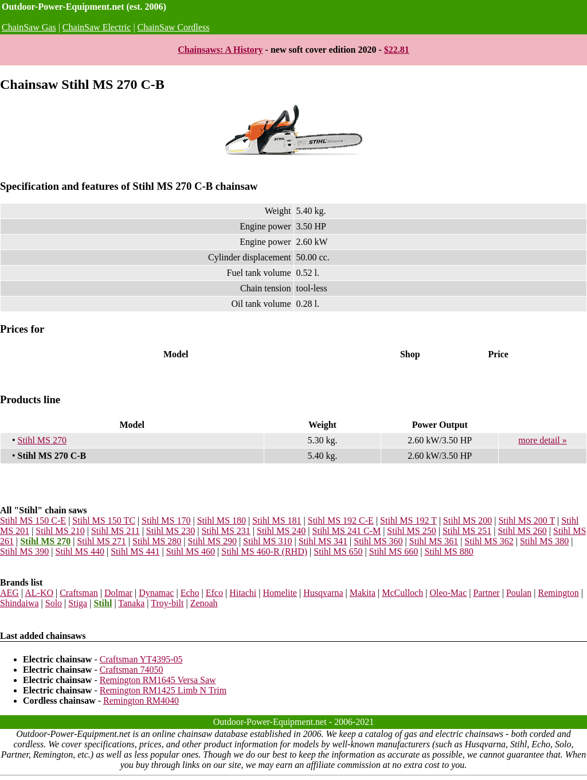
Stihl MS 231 (225, 531)
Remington (558, 593)
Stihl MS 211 (115, 531)
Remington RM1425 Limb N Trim (163, 690)
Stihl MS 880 (448, 551)
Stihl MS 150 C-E (33, 520)
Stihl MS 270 (42, 440)
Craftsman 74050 (131, 669)
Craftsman (79, 593)
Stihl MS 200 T (526, 520)
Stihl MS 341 (323, 541)
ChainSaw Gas (29, 27)
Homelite (280, 593)
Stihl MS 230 (170, 531)
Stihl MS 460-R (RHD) (264, 551)
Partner (486, 593)
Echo (190, 593)
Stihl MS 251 (467, 531)
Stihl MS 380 (544, 541)
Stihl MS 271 (101, 541)
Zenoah (204, 603)
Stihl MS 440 (80, 551)
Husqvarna (323, 593)
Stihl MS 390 (24, 551)
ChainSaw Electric (96, 27)
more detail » (542, 440)
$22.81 (396, 49)
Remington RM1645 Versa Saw (158, 680)
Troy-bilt (167, 603)
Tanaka (131, 603)
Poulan (518, 593)
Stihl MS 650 (338, 551)
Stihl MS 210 (60, 531)
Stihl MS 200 (467, 520)
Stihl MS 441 (135, 551)
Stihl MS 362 (488, 541)
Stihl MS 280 (156, 541)
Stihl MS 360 (378, 541)
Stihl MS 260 (522, 531)
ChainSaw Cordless (174, 27)
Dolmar (118, 593)
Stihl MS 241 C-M (346, 531)
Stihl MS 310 (267, 541)
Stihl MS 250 (411, 531)
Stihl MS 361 (433, 541)
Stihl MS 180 (221, 520)
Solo (53, 603)
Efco (214, 593)
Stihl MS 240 (281, 531)
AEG (9, 593)
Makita (362, 593)
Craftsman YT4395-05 (141, 659)
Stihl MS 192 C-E (341, 520)
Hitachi (242, 593)
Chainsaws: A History (220, 49)
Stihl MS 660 (393, 551)
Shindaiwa (19, 603)
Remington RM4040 (141, 700)
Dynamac (156, 593)
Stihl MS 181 (276, 520)
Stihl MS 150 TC (103, 520)
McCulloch (402, 593)
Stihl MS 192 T (408, 520)
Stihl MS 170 (166, 520)
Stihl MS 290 (212, 541)
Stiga (77, 603)
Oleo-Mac (448, 593)
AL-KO (39, 593)
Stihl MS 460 (190, 551)
